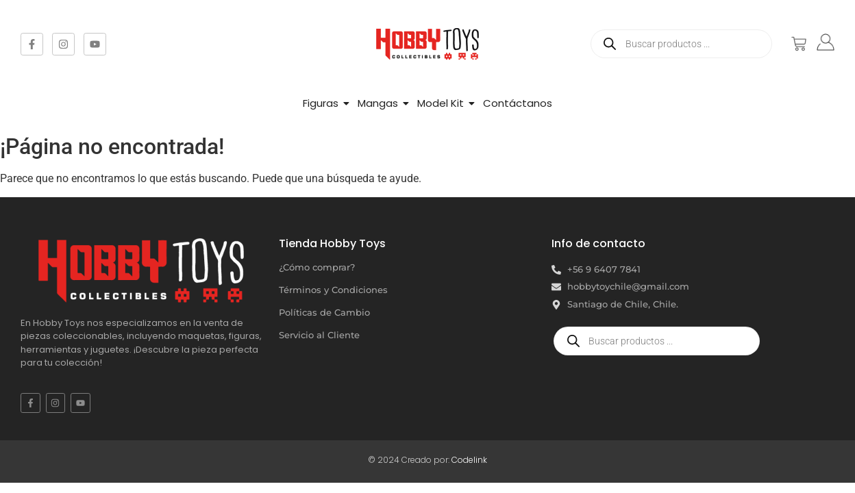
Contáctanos (517, 103)
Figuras (320, 103)
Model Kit (440, 103)
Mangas (378, 103)
